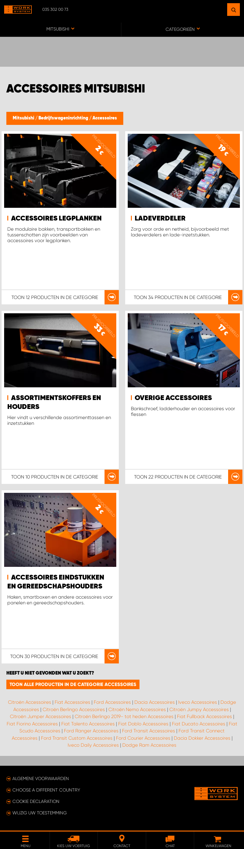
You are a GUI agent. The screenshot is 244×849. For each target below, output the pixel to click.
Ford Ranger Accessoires (91, 731)
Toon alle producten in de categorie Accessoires (73, 684)
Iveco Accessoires (197, 702)
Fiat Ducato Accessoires (198, 724)
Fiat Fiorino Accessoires (32, 724)
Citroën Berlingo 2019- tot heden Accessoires (124, 716)
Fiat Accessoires (72, 702)
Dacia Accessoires (154, 702)
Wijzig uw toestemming (39, 812)
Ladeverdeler (160, 218)
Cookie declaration (35, 801)
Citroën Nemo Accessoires (137, 709)
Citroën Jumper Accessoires (40, 716)
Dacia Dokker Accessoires (202, 738)
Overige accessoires (173, 398)
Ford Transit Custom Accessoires (76, 738)
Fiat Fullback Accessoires (204, 716)
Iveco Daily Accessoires (93, 745)
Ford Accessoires (112, 702)
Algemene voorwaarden (40, 778)
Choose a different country (46, 789)
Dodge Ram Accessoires (149, 745)
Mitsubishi (24, 118)
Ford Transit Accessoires (148, 731)
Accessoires (104, 118)
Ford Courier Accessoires (143, 738)
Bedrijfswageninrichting (63, 118)
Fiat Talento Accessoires (88, 724)
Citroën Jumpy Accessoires (199, 709)
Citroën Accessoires (29, 702)
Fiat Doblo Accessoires (143, 724)
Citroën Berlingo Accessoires (74, 709)
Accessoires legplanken (56, 218)
